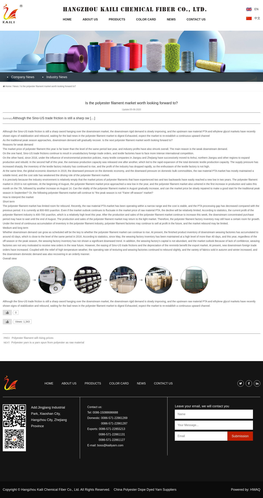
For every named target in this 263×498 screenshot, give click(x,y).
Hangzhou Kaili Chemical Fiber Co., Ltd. (50, 489)
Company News (21, 77)
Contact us (163, 383)
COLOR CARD (119, 383)
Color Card (146, 19)
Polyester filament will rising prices (32, 337)
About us (69, 383)
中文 (257, 18)
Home (67, 19)
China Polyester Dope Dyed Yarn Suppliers (145, 489)
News (171, 19)
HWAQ (255, 489)
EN (256, 9)
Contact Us (196, 19)
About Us (90, 19)
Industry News (55, 77)
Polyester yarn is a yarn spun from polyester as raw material (47, 342)
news (141, 383)
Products (117, 19)
